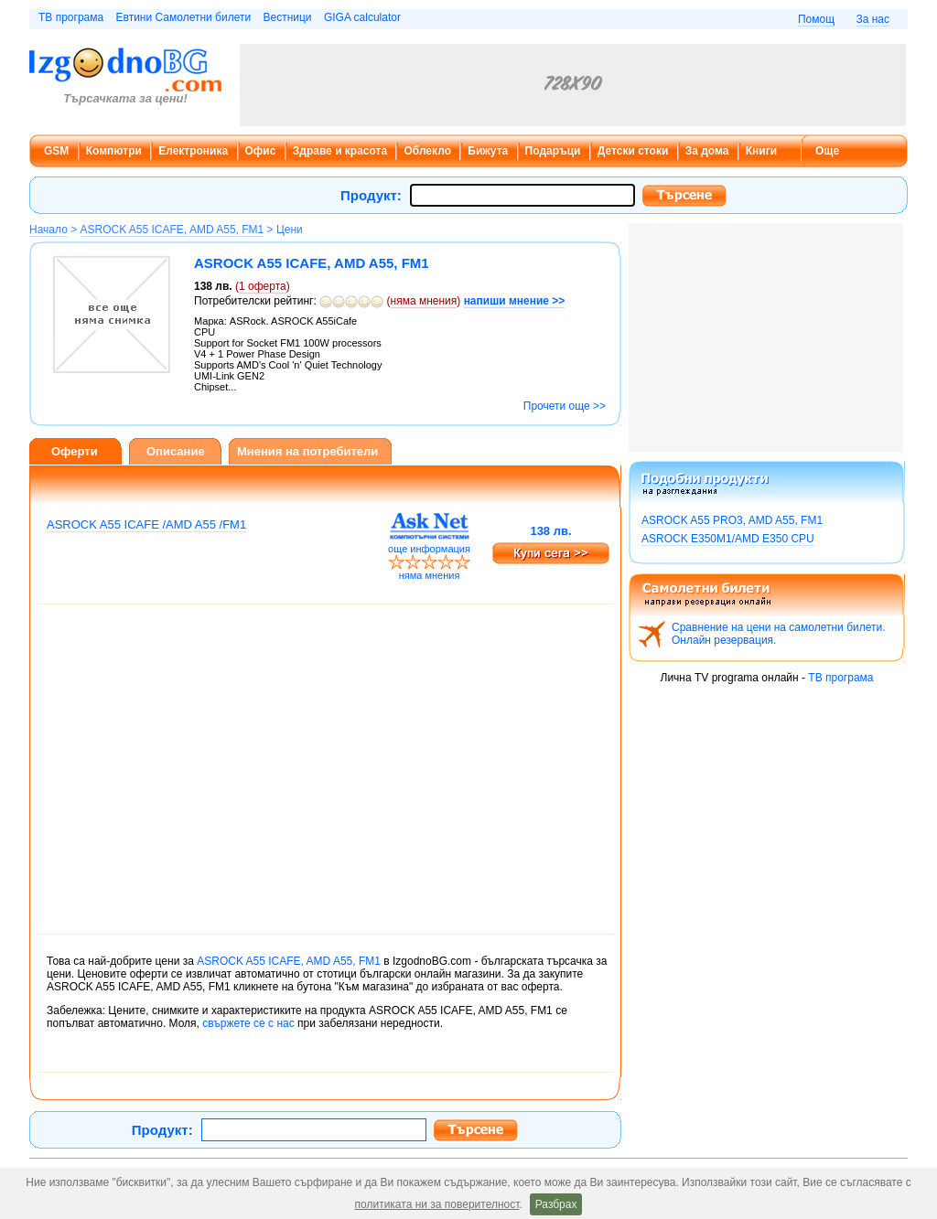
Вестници (287, 17)
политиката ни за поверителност (437, 1204)
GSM (56, 150)
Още (827, 150)
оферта (262, 286)
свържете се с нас (248, 1023)
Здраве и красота (340, 150)
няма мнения (424, 300)
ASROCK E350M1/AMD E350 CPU (727, 538)
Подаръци (553, 150)
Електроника (193, 150)
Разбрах (556, 1204)
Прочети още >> (564, 406)
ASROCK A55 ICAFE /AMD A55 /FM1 (146, 524)
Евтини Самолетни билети (184, 17)
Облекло (427, 150)
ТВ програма (70, 17)
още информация (429, 548)
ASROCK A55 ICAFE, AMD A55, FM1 (172, 229)
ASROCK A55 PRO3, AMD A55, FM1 (732, 520)
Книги (761, 150)
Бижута (488, 150)
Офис (260, 150)
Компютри (114, 150)
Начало (48, 229)
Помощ (816, 19)
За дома (707, 150)
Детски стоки (633, 150)
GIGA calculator (362, 17)
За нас (872, 19)
